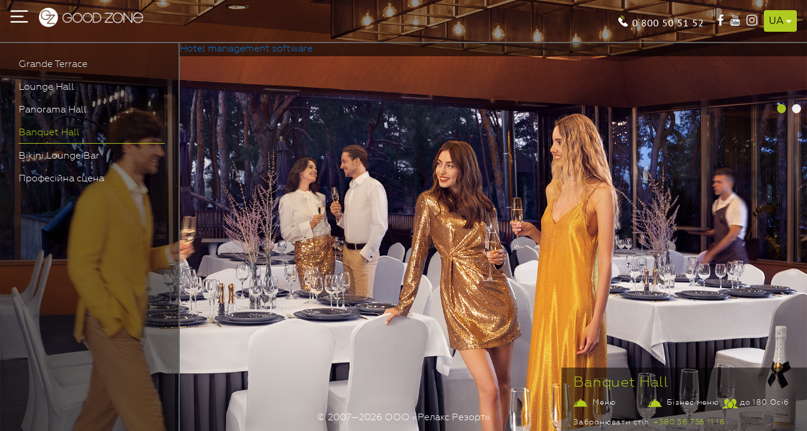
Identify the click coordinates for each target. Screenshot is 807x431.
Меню (604, 402)
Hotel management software (246, 49)
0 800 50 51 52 (668, 22)
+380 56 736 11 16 (689, 422)
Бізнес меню (693, 402)
